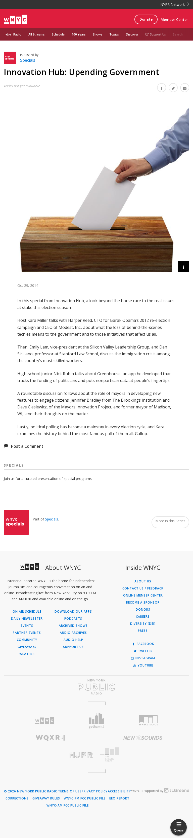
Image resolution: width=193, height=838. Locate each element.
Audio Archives (73, 632)
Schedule (58, 34)
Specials (27, 60)
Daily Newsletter (27, 618)
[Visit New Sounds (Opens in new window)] (142, 738)
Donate (146, 19)
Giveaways (27, 646)
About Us (142, 581)
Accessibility (119, 791)
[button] (183, 266)
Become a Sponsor (143, 602)
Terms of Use (69, 791)
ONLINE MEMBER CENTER (143, 595)
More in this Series (170, 520)
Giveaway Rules (46, 798)
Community (27, 639)
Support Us (156, 34)
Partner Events (27, 632)
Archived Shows (73, 625)
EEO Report (119, 798)
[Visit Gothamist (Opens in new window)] (97, 720)
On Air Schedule (27, 611)
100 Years (79, 34)
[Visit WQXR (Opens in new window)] (50, 738)
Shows (97, 34)
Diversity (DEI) (143, 623)
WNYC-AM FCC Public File (67, 805)
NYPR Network (174, 4)
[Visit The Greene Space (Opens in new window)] (142, 754)
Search (178, 34)
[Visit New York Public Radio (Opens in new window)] (96, 686)
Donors (143, 609)
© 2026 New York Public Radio (31, 791)
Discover (132, 34)
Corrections (17, 798)
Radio (17, 34)
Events (27, 625)
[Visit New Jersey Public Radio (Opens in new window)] (50, 755)
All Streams (36, 34)
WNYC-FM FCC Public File (85, 798)
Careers (143, 616)
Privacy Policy (95, 791)
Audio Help (73, 639)
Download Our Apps (73, 611)
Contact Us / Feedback (142, 588)
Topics (114, 34)
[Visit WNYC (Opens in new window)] (45, 720)
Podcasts (73, 618)
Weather (27, 653)
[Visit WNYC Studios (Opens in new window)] (148, 720)
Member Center (174, 19)
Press (143, 630)
